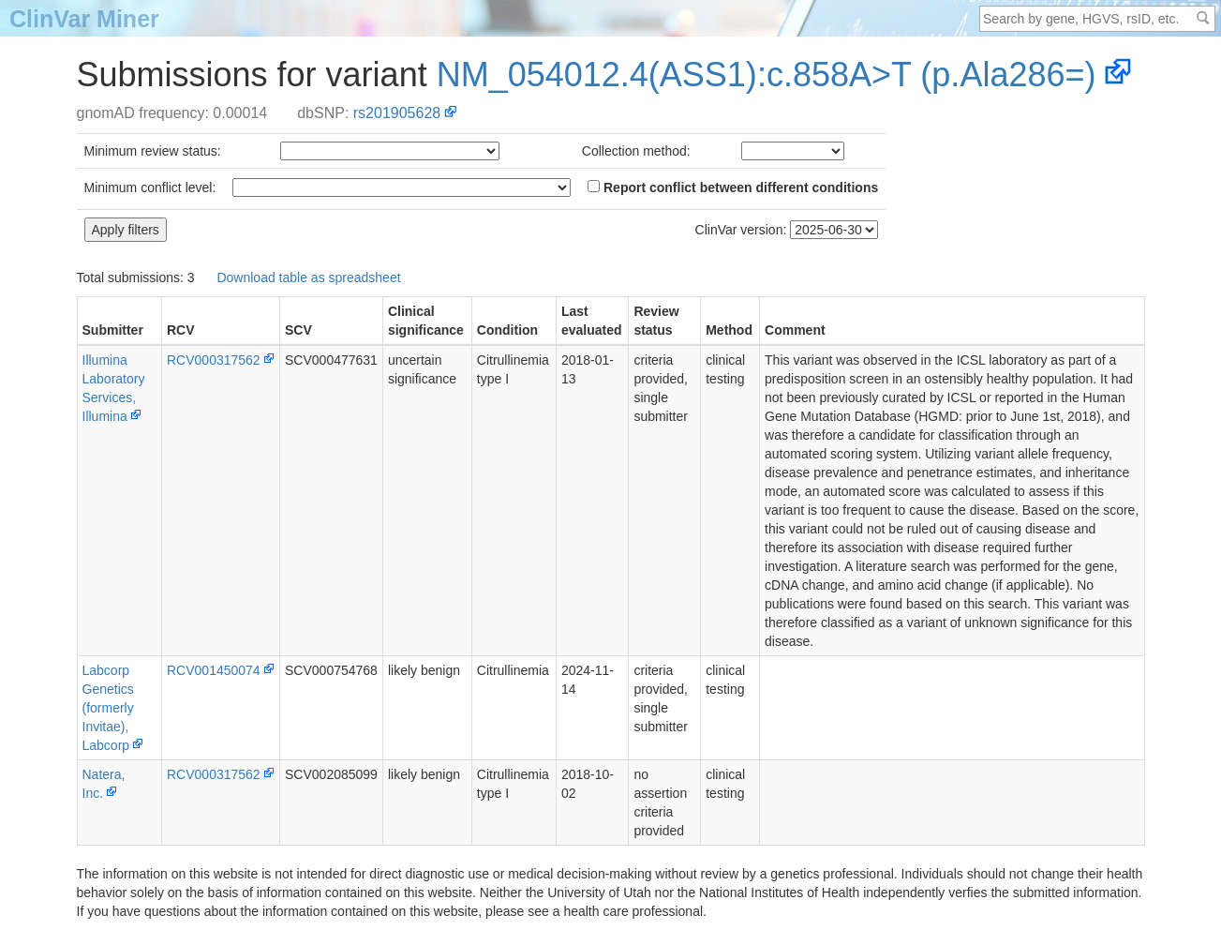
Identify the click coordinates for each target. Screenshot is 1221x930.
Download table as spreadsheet (308, 277)
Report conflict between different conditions (733, 187)
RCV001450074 (214, 670)
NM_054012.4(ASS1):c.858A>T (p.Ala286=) (766, 74)
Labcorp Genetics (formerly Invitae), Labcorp (108, 708)
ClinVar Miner (84, 19)
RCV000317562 (214, 360)
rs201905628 (396, 113)
